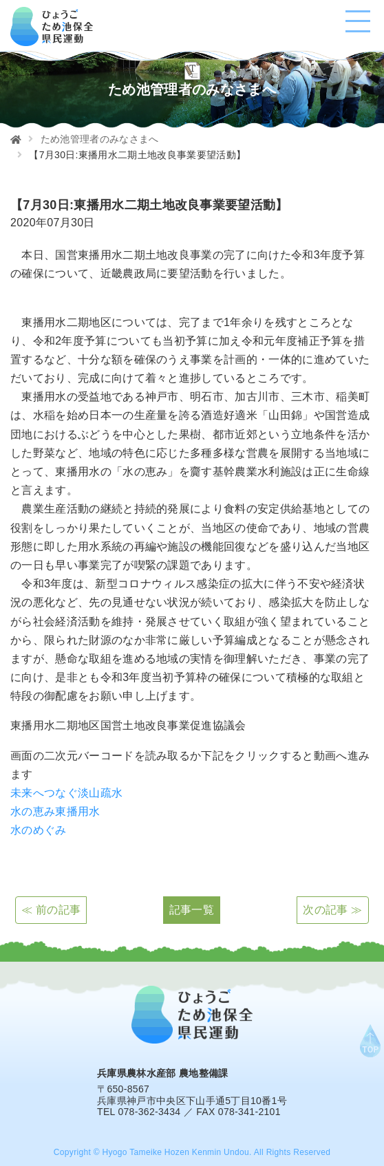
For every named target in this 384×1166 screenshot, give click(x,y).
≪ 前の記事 (51, 910)
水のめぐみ (38, 830)
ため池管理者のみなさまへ (100, 138)
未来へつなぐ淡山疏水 (66, 793)
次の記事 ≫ (332, 910)
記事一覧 (191, 910)
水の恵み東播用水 (55, 811)
